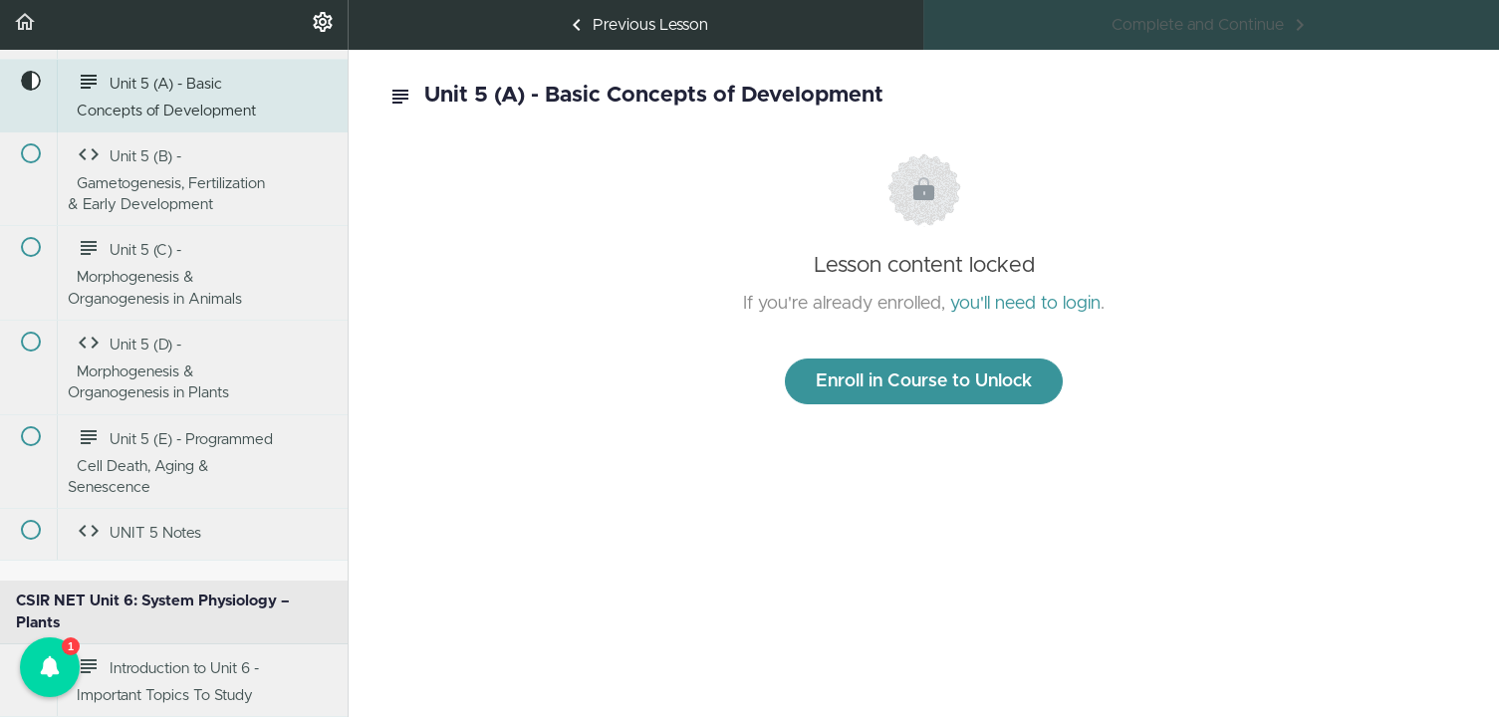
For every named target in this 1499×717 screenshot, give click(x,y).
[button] (25, 25)
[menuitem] (323, 25)
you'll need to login (1025, 304)
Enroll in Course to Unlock (924, 381)
